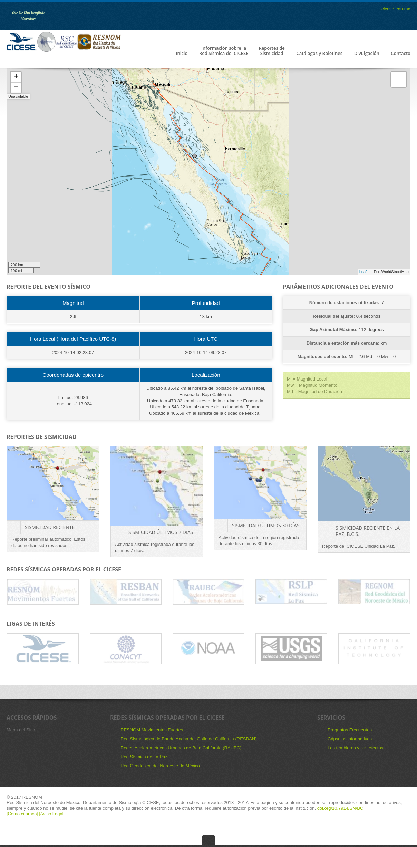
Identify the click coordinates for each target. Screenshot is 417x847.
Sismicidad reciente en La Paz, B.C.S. (368, 530)
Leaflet (365, 272)
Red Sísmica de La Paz (143, 756)
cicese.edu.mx (395, 8)
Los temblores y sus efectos (355, 747)
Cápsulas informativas (350, 738)
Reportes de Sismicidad (271, 51)
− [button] (16, 88)
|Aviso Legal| (52, 813)
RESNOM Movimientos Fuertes (151, 729)
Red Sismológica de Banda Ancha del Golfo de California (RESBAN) (188, 738)
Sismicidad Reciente (50, 527)
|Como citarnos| (23, 813)
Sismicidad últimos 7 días (160, 532)
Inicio (181, 53)
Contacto (400, 53)
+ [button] (16, 77)
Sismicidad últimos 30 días (265, 525)
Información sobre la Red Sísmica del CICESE (223, 51)
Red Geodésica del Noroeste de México (160, 765)
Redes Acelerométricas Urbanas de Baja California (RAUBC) (180, 747)
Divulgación (366, 53)
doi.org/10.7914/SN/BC (339, 808)
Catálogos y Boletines (319, 53)
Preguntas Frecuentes (350, 729)
